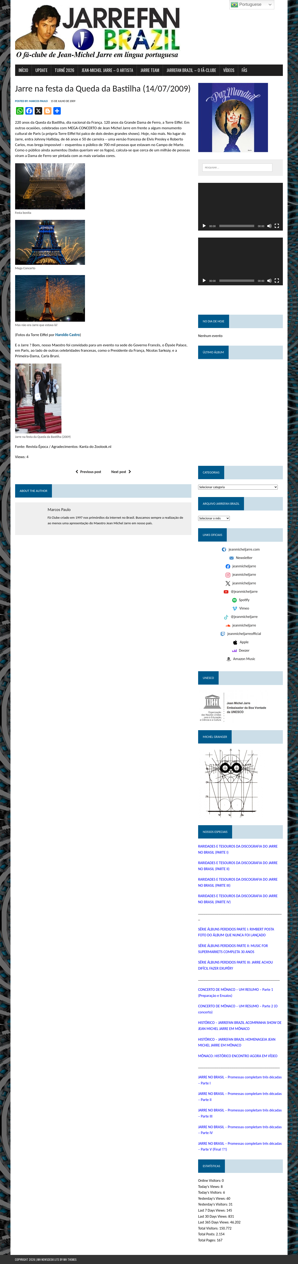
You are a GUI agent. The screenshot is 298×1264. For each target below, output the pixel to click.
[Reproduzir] (204, 226)
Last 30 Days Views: (213, 1216)
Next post (121, 472)
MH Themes (70, 1259)
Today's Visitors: (210, 1192)
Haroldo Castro (67, 334)
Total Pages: (207, 1240)
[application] (240, 207)
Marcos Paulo (38, 101)
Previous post (88, 472)
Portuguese (246, 4)
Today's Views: (209, 1186)
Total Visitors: (208, 1228)
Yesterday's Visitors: (213, 1204)
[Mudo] (269, 226)
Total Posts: (207, 1234)
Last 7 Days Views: (212, 1210)
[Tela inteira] (277, 226)
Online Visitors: (210, 1181)
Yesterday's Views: (212, 1198)
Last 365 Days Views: (214, 1222)
